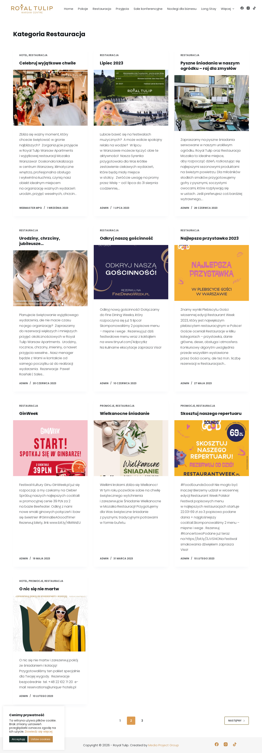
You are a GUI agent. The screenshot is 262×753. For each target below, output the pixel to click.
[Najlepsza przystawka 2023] (211, 273)
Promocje (107, 406)
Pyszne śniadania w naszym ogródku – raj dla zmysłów (210, 65)
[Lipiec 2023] (131, 98)
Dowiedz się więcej (38, 731)
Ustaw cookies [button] (40, 739)
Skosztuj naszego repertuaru (211, 413)
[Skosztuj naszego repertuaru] (211, 448)
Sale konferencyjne (148, 9)
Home (68, 9)
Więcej (228, 9)
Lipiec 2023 (111, 63)
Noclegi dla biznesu (181, 9)
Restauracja (102, 9)
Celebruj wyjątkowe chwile (47, 63)
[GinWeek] (50, 448)
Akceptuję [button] (18, 739)
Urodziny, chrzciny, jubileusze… (39, 240)
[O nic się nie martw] (50, 623)
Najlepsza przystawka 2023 (210, 238)
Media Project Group (163, 745)
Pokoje (83, 9)
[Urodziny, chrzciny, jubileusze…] (50, 278)
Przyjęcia (122, 9)
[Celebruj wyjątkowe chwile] (50, 98)
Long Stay (208, 9)
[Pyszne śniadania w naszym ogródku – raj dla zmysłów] (211, 103)
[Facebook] (242, 8)
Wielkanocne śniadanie (124, 413)
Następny (236, 720)
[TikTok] (254, 8)
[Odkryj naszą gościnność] (131, 273)
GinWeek (28, 413)
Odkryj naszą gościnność (126, 238)
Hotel (23, 55)
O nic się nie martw (39, 589)
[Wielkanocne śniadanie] (131, 448)
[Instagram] (248, 8)
